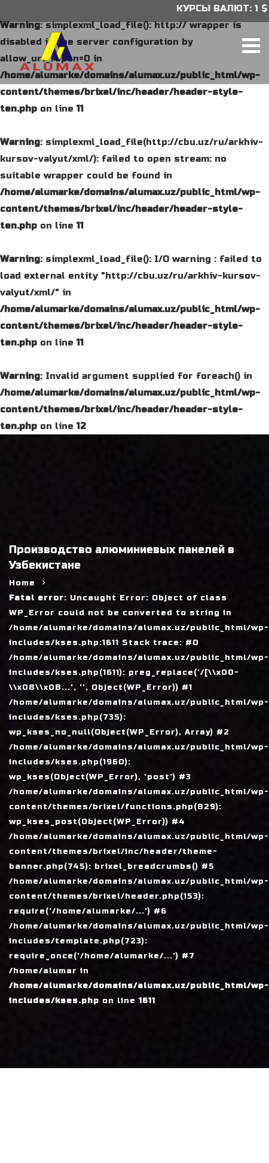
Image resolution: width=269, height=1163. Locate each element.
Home (22, 583)
